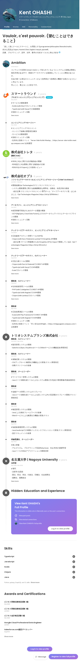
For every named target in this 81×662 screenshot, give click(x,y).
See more (15, 115)
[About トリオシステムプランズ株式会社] (6, 337)
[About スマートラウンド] (6, 95)
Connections (46, 27)
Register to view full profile (63, 656)
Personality (33, 27)
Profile (6, 27)
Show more (35, 582)
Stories (16, 27)
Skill (23, 27)
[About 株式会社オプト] (6, 177)
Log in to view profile (60, 528)
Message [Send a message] (40, 657)
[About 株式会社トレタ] (6, 153)
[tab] (7, 26)
